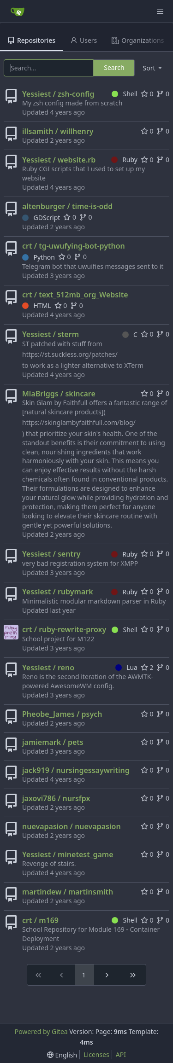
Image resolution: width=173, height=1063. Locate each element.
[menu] (153, 67)
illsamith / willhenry (57, 131)
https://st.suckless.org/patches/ (70, 354)
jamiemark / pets (53, 742)
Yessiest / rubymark (57, 591)
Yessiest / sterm (50, 334)
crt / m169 (40, 920)
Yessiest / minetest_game (67, 854)
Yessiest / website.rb (58, 159)
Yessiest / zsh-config (58, 94)
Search (114, 67)
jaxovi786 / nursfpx (56, 798)
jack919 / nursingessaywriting (76, 770)
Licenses (96, 1054)
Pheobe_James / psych (62, 714)
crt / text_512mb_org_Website (75, 294)
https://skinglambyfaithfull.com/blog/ (79, 422)
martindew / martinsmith (67, 891)
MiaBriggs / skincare (58, 393)
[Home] (17, 11)
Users (83, 40)
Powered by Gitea (41, 1031)
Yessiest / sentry (51, 553)
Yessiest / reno (48, 667)
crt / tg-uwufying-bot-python (73, 245)
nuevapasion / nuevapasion (71, 826)
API (121, 1054)
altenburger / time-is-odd (67, 206)
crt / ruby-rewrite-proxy (64, 629)
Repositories (31, 40)
